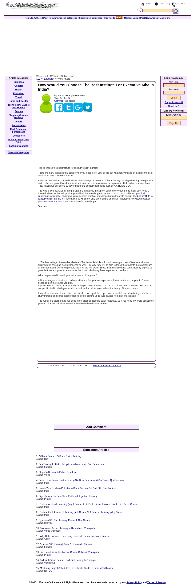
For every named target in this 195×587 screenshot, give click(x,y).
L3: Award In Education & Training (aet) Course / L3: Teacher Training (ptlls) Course (81, 512)
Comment (59, 101)
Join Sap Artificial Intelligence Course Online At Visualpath (69, 552)
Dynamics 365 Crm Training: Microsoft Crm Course (64, 520)
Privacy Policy (134, 582)
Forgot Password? (174, 102)
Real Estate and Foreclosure (18, 130)
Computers (19, 135)
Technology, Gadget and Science (19, 106)
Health (18, 89)
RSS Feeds (113, 18)
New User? (173, 106)
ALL (38, 78)
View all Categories (18, 152)
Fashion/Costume (18, 146)
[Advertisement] (97, 46)
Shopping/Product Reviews (19, 116)
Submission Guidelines (90, 18)
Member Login (131, 18)
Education (49, 78)
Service (19, 111)
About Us (163, 3)
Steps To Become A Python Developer (58, 472)
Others (18, 121)
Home (148, 3)
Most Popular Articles (54, 18)
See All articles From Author (107, 365)
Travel (18, 97)
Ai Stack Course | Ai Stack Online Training (60, 456)
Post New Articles (149, 18)
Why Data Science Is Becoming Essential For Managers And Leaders (75, 536)
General (18, 86)
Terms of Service (156, 582)
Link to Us (165, 18)
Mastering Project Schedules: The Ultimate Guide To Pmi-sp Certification (76, 568)
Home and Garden (18, 101)
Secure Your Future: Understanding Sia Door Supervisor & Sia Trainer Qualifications (81, 480)
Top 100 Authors (33, 18)
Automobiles (19, 125)
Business (19, 82)
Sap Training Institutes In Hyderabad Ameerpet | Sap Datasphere (71, 464)
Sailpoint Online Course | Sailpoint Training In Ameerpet (68, 560)
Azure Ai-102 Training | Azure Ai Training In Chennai (66, 544)
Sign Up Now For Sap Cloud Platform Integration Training (68, 496)
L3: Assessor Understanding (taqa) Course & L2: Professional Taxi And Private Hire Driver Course (88, 504)
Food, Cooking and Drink (18, 141)
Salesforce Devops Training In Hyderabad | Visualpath (67, 528)
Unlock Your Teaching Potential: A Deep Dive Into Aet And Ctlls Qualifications (77, 488)
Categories (71, 18)
